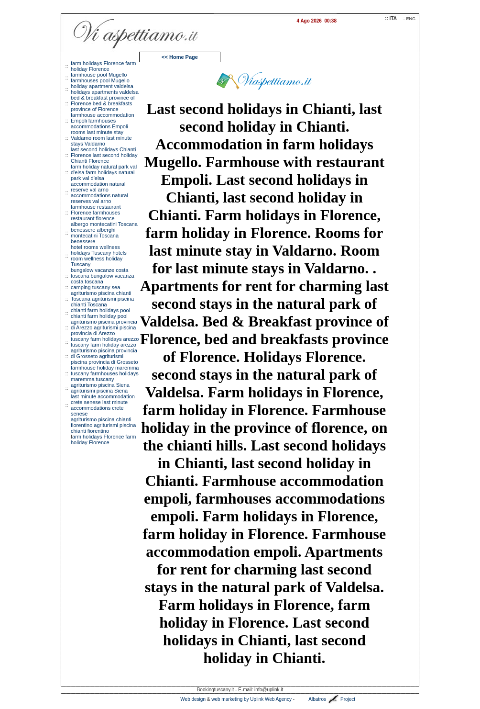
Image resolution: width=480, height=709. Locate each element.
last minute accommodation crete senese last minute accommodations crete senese (103, 405)
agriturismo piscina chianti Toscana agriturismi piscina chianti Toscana (102, 298)
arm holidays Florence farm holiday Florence (103, 439)
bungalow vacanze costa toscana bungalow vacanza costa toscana (102, 275)
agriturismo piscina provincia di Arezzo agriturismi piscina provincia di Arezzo (104, 327)
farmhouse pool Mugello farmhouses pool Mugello (100, 77)
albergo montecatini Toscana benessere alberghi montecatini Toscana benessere (104, 232)
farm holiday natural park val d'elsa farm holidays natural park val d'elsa (104, 172)
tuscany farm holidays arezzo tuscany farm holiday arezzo (105, 342)
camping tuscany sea (95, 287)
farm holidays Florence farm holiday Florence (103, 66)
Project (347, 699)
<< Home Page (180, 57)
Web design (193, 699)
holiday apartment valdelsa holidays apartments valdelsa (105, 89)
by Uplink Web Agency (268, 699)
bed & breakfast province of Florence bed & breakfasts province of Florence (103, 103)
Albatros (317, 699)
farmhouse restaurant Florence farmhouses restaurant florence (96, 212)
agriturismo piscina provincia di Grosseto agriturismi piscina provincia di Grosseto (104, 356)
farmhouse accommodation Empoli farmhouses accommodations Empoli (102, 120)
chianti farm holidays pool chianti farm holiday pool (100, 313)
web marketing (226, 699)
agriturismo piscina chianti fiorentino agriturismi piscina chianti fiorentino (103, 425)
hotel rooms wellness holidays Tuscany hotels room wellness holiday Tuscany (99, 255)
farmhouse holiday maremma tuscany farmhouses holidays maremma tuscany (105, 373)
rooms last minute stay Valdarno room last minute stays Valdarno (101, 137)
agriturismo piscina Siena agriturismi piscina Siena (100, 388)
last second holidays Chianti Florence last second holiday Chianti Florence (104, 155)
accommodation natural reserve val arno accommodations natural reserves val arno (99, 192)
